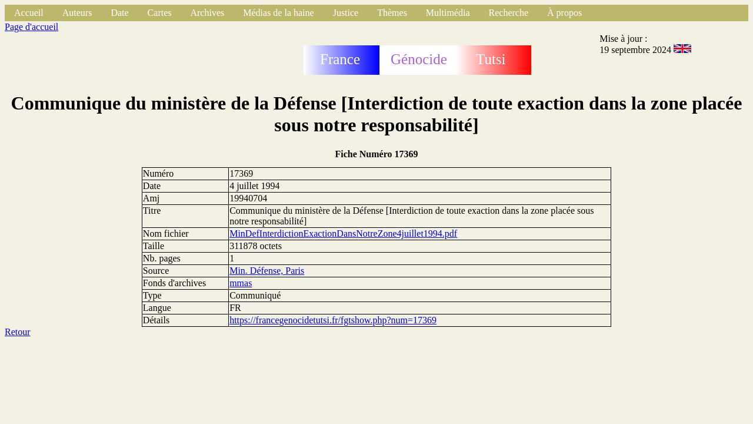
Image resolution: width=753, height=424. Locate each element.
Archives (207, 13)
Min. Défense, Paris (266, 271)
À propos (564, 13)
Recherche (509, 13)
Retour (18, 332)
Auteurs (77, 13)
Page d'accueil (31, 27)
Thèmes (392, 13)
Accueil (29, 13)
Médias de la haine (278, 13)
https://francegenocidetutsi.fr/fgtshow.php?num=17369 (333, 320)
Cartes (160, 13)
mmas (240, 283)
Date (119, 13)
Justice (346, 13)
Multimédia (448, 13)
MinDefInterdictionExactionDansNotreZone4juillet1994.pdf (343, 233)
